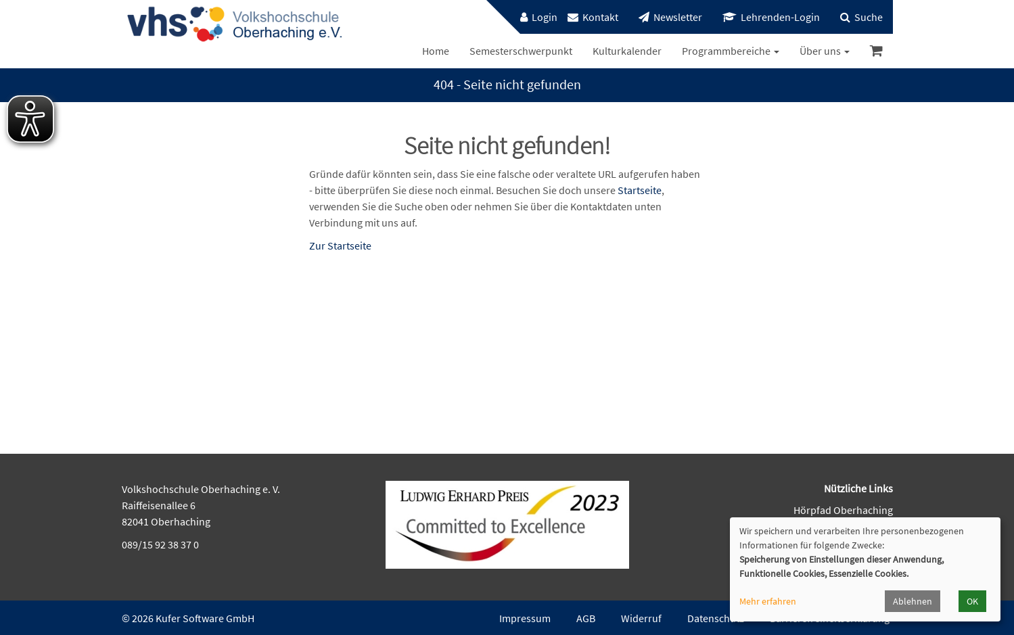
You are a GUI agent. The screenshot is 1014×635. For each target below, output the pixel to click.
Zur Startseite (340, 245)
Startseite (640, 190)
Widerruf (641, 618)
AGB (585, 618)
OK (972, 601)
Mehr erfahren (767, 601)
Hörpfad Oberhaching (843, 510)
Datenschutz (715, 618)
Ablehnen (912, 601)
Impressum (525, 618)
